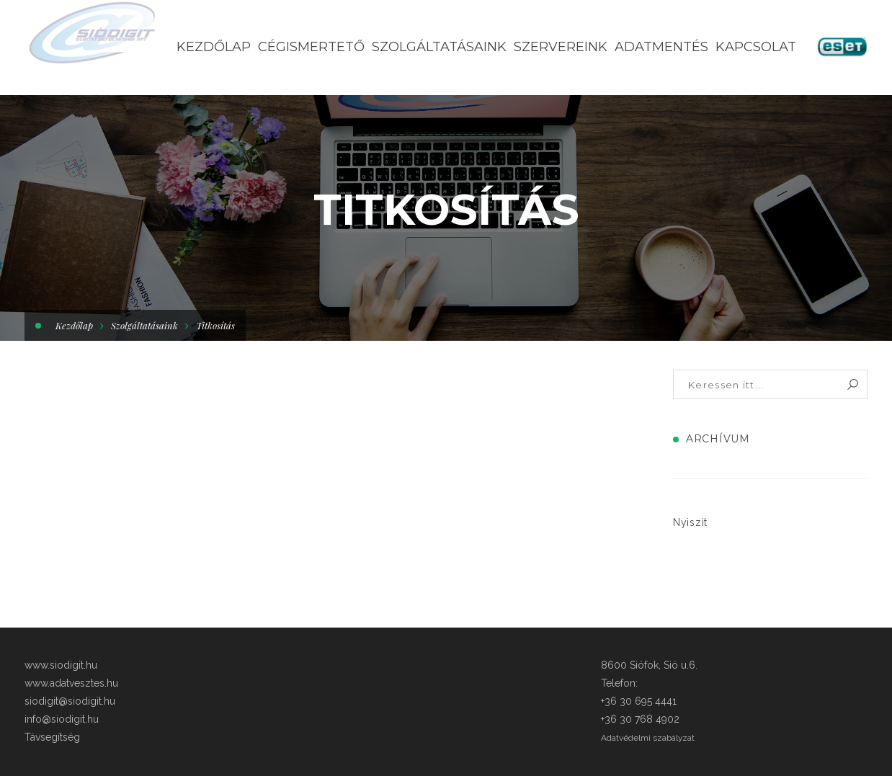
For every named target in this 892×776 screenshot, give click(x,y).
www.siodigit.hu (60, 665)
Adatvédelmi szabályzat (648, 738)
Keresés (852, 384)
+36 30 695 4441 (639, 701)
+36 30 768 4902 (640, 719)
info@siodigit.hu (61, 719)
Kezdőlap (74, 325)
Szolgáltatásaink (144, 325)
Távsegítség (52, 737)
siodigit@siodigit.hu (69, 701)
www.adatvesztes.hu (71, 683)
